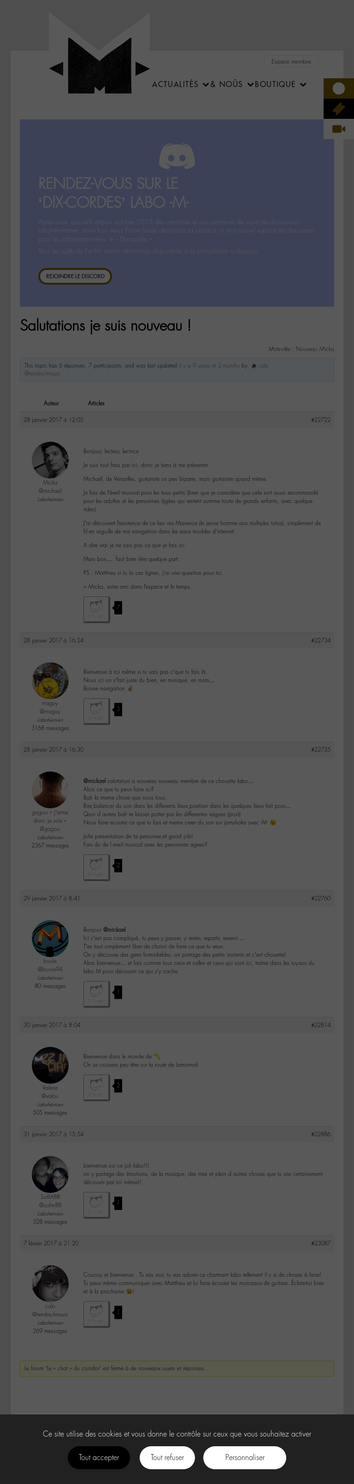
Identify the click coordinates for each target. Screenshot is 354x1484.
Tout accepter (99, 1457)
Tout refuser (167, 1457)
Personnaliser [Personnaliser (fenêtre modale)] (245, 1457)
